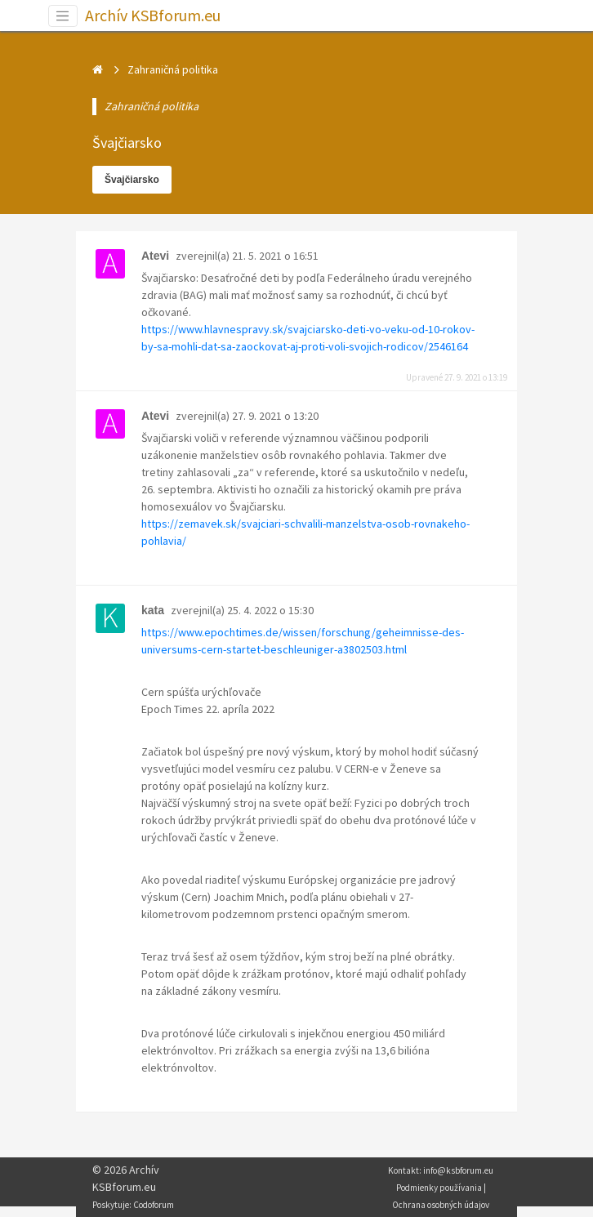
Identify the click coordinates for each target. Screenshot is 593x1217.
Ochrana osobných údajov (440, 1204)
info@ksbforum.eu (458, 1170)
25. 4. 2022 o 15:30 (270, 610)
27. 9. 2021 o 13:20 (275, 415)
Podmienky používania (439, 1187)
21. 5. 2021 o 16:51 (275, 255)
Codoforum (153, 1204)
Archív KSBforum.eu (153, 15)
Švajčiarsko (132, 179)
